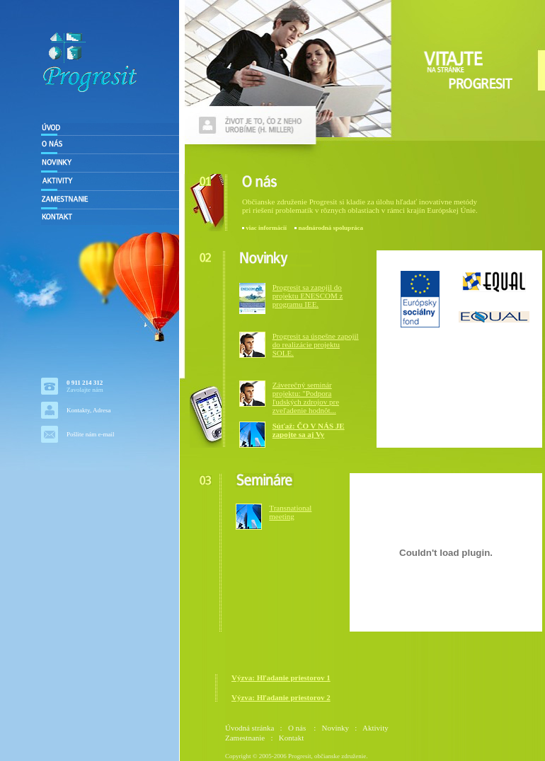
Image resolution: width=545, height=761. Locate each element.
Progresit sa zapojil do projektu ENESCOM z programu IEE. (307, 295)
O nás (298, 728)
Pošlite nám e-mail (91, 434)
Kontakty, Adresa (88, 410)
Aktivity (375, 728)
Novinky (336, 728)
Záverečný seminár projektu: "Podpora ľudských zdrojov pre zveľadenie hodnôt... (305, 397)
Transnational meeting (290, 512)
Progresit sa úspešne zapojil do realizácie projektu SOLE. (315, 344)
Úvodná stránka (249, 728)
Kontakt (291, 737)
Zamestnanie (245, 737)
